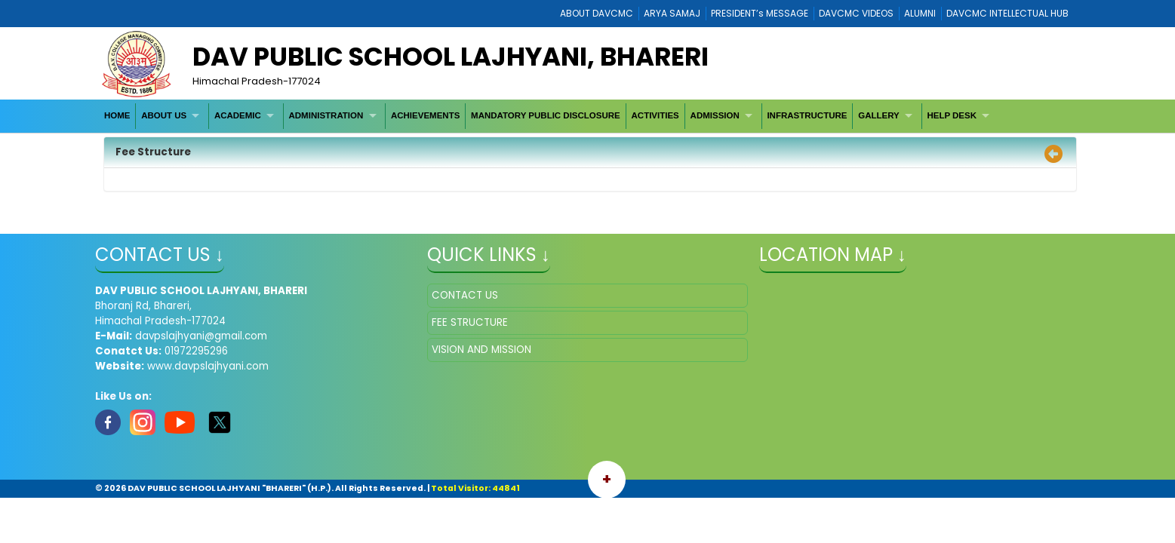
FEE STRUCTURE (470, 322)
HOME (117, 115)
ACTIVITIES (655, 115)
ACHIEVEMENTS (425, 115)
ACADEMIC (237, 115)
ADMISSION (715, 115)
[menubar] (548, 115)
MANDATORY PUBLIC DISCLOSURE (545, 115)
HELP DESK (952, 115)
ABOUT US (163, 115)
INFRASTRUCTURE (807, 115)
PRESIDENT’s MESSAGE (759, 13)
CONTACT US (465, 295)
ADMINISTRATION (326, 115)
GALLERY (879, 115)
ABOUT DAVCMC (596, 13)
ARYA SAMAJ (672, 13)
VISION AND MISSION (481, 349)
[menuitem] (117, 115)
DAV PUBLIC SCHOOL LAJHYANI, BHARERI (450, 56)
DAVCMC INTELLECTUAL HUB (1007, 13)
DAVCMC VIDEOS (856, 13)
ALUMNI (920, 13)
